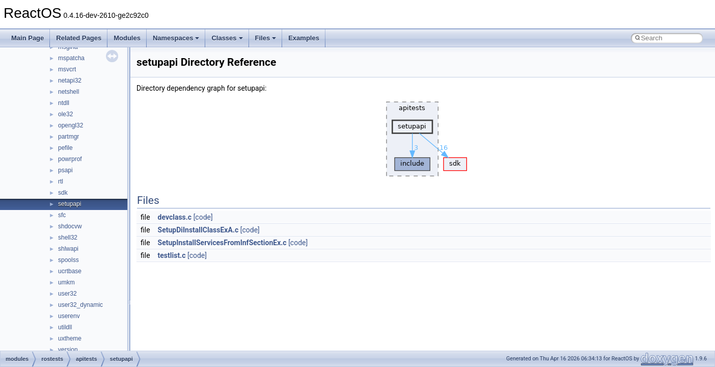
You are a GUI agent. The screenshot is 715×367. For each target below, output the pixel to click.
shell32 (67, 237)
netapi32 (69, 80)
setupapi (69, 203)
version (68, 349)
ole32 (65, 114)
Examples (303, 38)
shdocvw (70, 226)
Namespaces (176, 38)
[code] (203, 217)
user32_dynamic (80, 304)
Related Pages (78, 38)
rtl (60, 181)
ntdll (63, 103)
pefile (65, 147)
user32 (67, 293)
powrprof (70, 159)
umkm (66, 282)
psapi (65, 170)
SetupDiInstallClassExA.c (198, 230)
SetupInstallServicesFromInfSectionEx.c (222, 243)
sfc (62, 215)
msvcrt (67, 69)
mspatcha (71, 58)
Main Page (27, 38)
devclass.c (175, 217)
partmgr (68, 136)
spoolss (68, 260)
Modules (127, 38)
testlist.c (172, 255)
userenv (69, 316)
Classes (226, 38)
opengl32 (70, 125)
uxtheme (69, 338)
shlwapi (68, 248)
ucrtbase (69, 271)
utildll (65, 327)
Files (266, 38)
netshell (68, 91)
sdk (63, 192)
